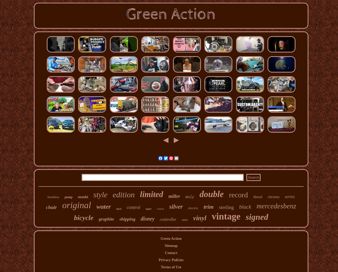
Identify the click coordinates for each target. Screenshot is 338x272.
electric (193, 208)
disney (147, 219)
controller (168, 219)
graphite (106, 219)
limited (151, 194)
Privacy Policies (171, 260)
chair (51, 207)
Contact (171, 253)
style (100, 194)
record (238, 195)
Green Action (171, 239)
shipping (127, 219)
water (103, 206)
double (212, 194)
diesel (257, 197)
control (133, 207)
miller (174, 196)
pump (69, 197)
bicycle (83, 218)
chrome (274, 197)
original (76, 205)
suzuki (83, 197)
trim (209, 206)
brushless (53, 197)
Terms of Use (171, 267)
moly (189, 197)
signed (257, 217)
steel (118, 208)
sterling (226, 207)
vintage (226, 216)
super (148, 208)
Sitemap (171, 246)
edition (124, 194)
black (245, 207)
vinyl (199, 218)
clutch (160, 208)
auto (185, 220)
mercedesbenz (276, 206)
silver (176, 206)
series (290, 196)
